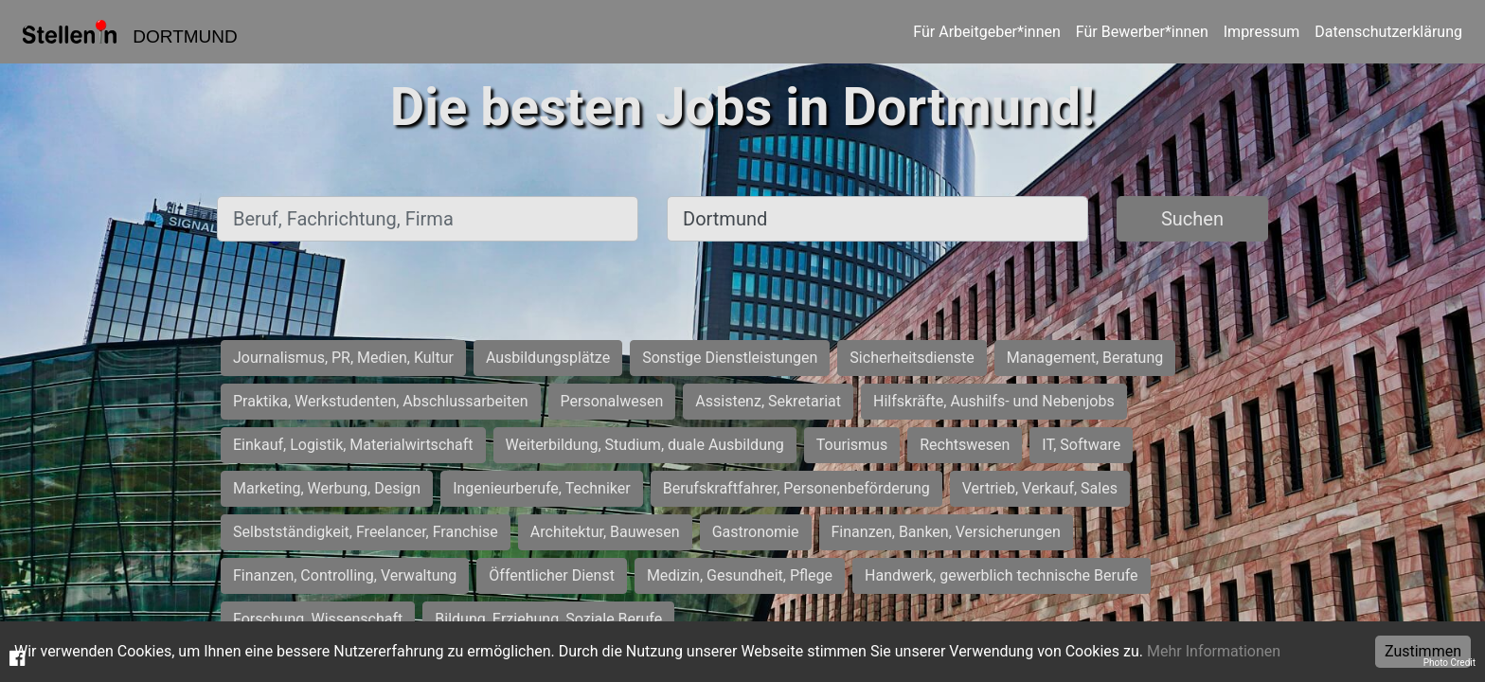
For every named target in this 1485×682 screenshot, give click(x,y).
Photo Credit (1449, 662)
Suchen (1192, 218)
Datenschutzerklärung (1388, 32)
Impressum (1262, 32)
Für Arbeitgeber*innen (986, 32)
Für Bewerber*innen (1142, 32)
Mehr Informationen (1213, 651)
